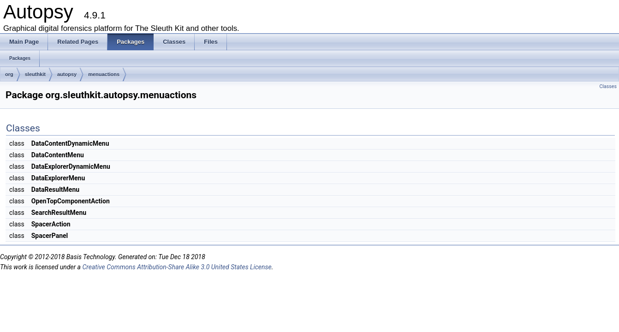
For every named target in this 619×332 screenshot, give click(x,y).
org (9, 74)
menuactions (103, 74)
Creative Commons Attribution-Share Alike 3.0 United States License (176, 267)
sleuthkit (35, 74)
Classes (608, 86)
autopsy (67, 74)
